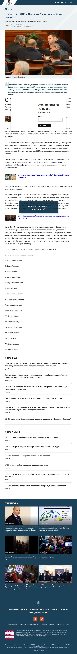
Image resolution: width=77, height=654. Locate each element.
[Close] (66, 98)
